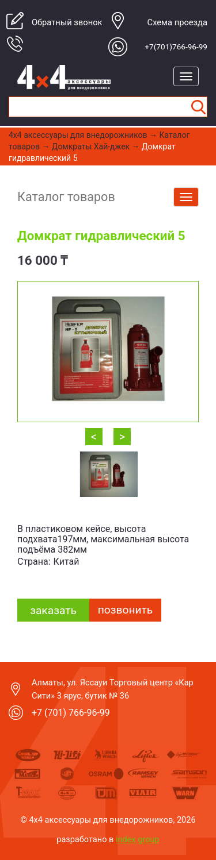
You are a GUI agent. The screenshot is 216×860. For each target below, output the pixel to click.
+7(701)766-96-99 (176, 46)
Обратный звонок (67, 22)
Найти (198, 106)
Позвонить (125, 609)
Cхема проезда (177, 22)
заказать (53, 610)
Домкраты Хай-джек (91, 146)
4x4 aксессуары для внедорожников (78, 135)
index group (138, 839)
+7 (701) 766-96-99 (71, 712)
